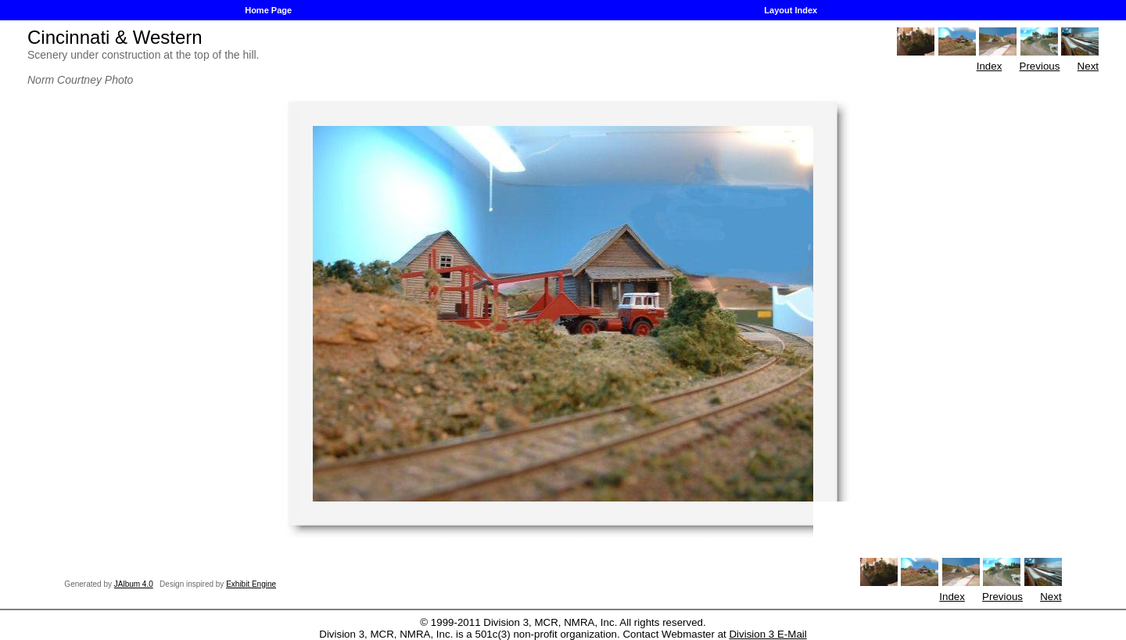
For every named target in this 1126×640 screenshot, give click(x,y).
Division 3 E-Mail (767, 634)
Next (1088, 66)
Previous (1040, 66)
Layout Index (790, 10)
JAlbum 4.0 (133, 584)
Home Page (268, 10)
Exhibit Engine (251, 584)
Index (989, 66)
